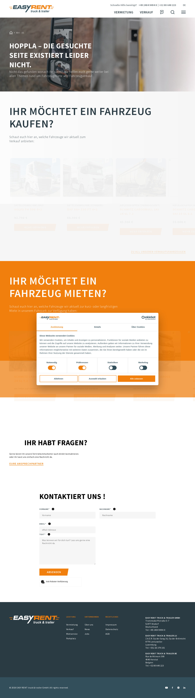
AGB (107, 633)
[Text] (67, 551)
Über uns (89, 624)
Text (51, 534)
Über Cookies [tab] (138, 327)
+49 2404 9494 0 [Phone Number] (148, 5)
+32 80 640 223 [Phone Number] (167, 5)
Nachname (114, 509)
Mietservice (72, 633)
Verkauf (146, 12)
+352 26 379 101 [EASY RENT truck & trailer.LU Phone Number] (157, 647)
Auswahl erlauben (97, 379)
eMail (50, 524)
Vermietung (123, 12)
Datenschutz (111, 629)
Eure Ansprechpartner (26, 475)
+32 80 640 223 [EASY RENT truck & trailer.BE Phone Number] (157, 665)
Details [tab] (97, 327)
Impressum (111, 624)
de (184, 5)
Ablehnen (58, 379)
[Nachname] (128, 515)
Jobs (87, 633)
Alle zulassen (136, 379)
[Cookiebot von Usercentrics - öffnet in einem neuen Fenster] (143, 318)
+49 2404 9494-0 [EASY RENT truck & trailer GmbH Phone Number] (157, 630)
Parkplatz (71, 638)
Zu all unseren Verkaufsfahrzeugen (158, 258)
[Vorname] (67, 515)
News (87, 629)
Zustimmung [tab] (57, 327)
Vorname (52, 509)
